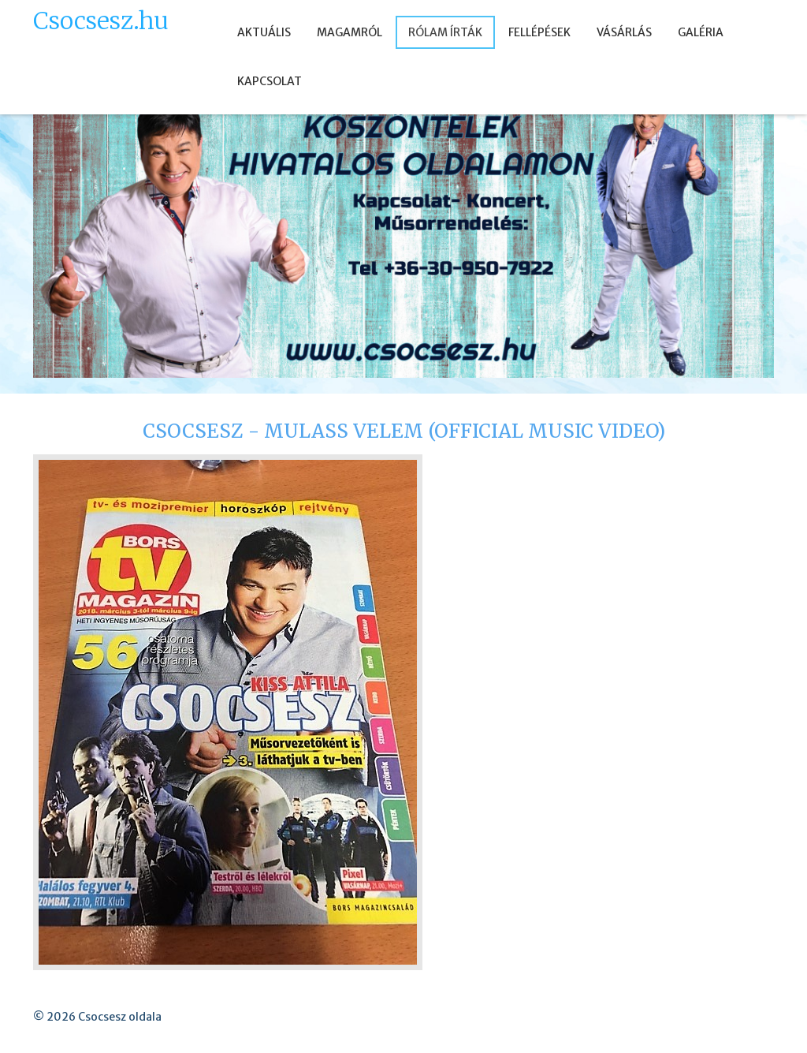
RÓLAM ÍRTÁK (445, 32)
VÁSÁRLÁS (624, 32)
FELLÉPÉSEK (539, 32)
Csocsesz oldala (120, 1017)
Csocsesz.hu (101, 21)
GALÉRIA (700, 32)
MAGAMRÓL (349, 32)
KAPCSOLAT (269, 81)
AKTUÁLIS (264, 32)
